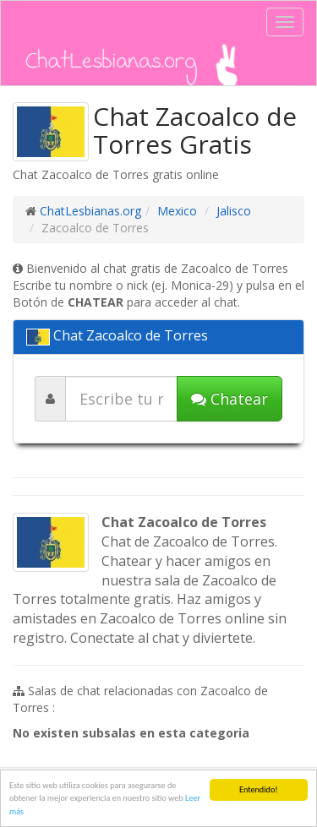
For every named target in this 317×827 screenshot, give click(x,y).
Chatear (229, 399)
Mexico (177, 211)
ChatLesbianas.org (90, 211)
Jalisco (233, 211)
